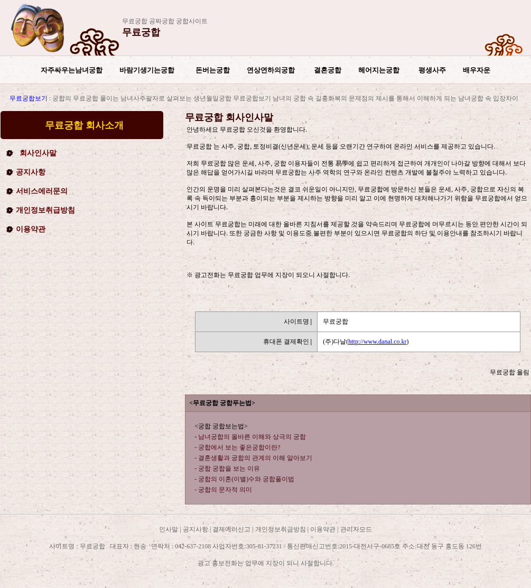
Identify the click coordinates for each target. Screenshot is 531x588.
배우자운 (476, 70)
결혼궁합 (327, 70)
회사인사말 (38, 153)
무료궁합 (141, 32)
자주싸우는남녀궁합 (72, 70)
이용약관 (30, 229)
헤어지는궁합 (378, 70)
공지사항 (30, 172)
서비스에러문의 (42, 191)
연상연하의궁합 (271, 70)
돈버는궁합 (212, 70)
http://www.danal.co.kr (377, 341)
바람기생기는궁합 (146, 70)
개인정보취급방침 (45, 210)
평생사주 (432, 70)
